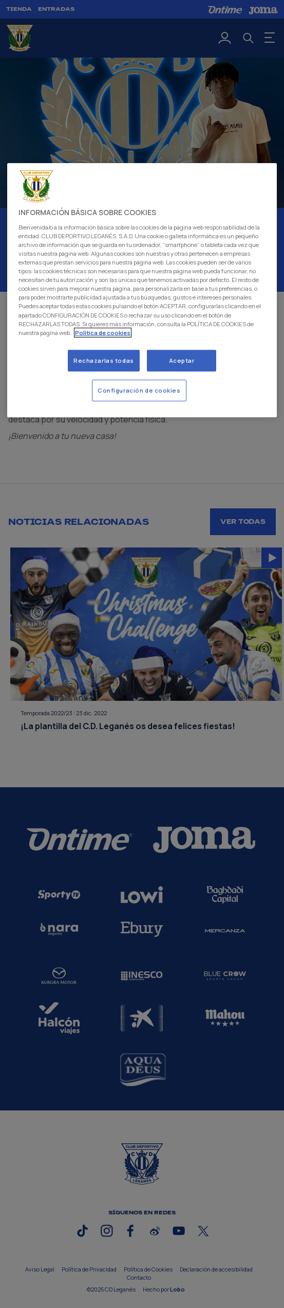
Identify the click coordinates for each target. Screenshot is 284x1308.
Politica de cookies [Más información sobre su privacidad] (102, 333)
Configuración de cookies (139, 390)
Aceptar (182, 360)
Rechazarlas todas (103, 360)
